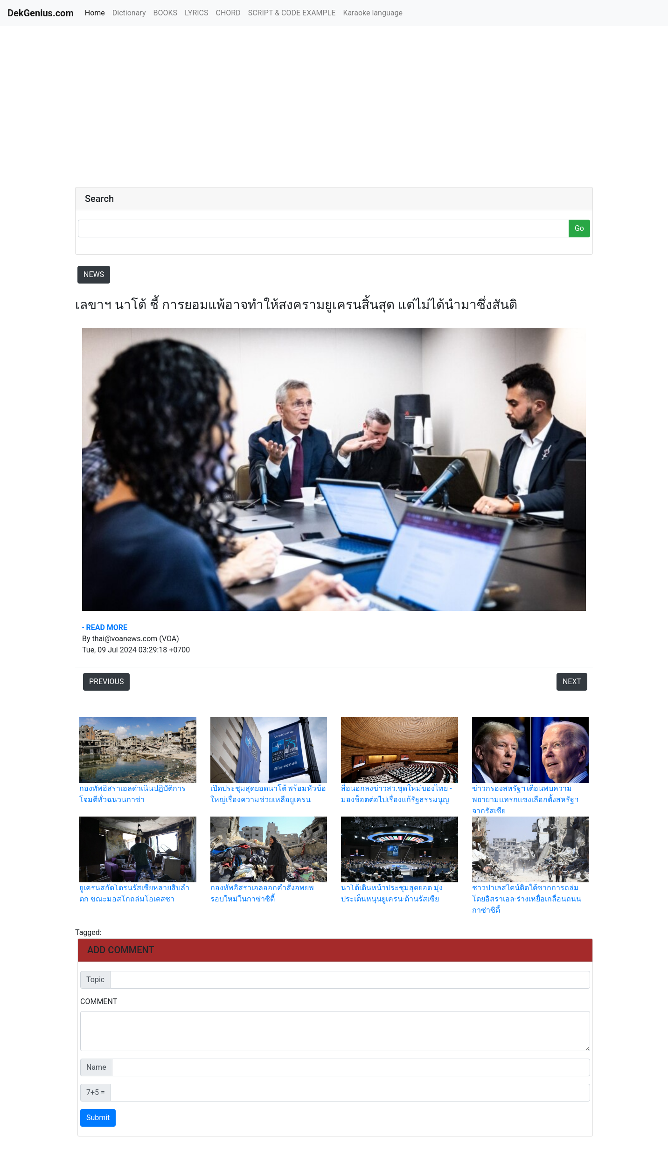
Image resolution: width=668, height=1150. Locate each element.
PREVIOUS (106, 681)
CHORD (228, 12)
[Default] (350, 980)
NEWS (94, 274)
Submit (98, 1117)
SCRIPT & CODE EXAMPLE (292, 12)
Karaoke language (373, 12)
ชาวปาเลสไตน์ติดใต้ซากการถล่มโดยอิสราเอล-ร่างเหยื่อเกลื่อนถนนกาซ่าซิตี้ (526, 898)
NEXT (572, 681)
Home (97, 12)
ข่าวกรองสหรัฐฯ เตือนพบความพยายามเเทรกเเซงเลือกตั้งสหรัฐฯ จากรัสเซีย (525, 799)
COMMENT (98, 1001)
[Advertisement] (153, 107)
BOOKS (165, 12)
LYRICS (196, 12)
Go (579, 228)
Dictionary (129, 12)
